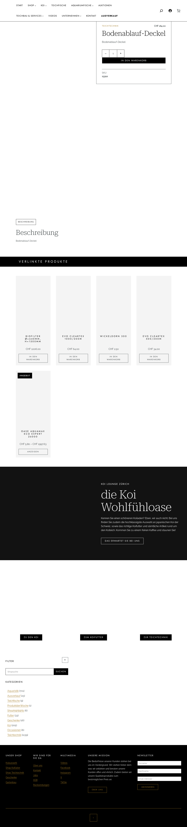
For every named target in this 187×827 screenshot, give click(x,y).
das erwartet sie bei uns (122, 540)
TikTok (63, 782)
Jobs (35, 775)
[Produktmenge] (113, 53)
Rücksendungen (41, 785)
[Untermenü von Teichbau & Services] (43, 16)
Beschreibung (26, 222)
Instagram (65, 772)
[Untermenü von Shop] (35, 5)
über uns (97, 789)
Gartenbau (11, 782)
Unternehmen (70, 15)
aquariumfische (81, 5)
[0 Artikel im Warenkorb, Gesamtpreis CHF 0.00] (178, 10)
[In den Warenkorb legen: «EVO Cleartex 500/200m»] (153, 358)
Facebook (65, 768)
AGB (35, 780)
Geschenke (11, 777)
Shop (31, 5)
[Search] (161, 10)
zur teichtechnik (156, 637)
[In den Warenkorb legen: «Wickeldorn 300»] (113, 358)
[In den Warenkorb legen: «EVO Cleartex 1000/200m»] (73, 358)
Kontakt (37, 770)
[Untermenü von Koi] (46, 5)
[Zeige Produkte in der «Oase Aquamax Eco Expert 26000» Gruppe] (33, 452)
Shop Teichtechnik (15, 772)
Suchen (61, 671)
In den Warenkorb (134, 60)
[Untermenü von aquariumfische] (93, 5)
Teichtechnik (110, 26)
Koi (43, 5)
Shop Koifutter (13, 768)
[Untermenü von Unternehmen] (80, 16)
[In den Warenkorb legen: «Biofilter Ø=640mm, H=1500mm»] (33, 358)
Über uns (37, 765)
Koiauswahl (11, 763)
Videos (63, 763)
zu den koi (31, 637)
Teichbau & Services (29, 15)
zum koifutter (93, 637)
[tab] (26, 222)
